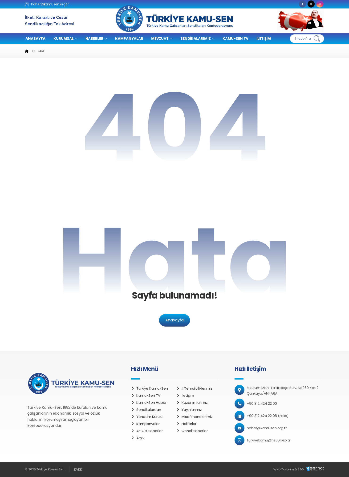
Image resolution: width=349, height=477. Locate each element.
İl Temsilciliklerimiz (194, 388)
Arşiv (137, 437)
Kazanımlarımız (192, 402)
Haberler (186, 423)
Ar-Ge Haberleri (147, 430)
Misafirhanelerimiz (194, 416)
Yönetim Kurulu (146, 416)
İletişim (185, 395)
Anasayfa (174, 320)
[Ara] (317, 38)
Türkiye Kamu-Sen (149, 388)
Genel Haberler (192, 430)
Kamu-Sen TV (145, 395)
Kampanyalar (145, 423)
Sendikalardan (146, 409)
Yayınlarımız (189, 409)
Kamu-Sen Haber (148, 402)
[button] (302, 4)
